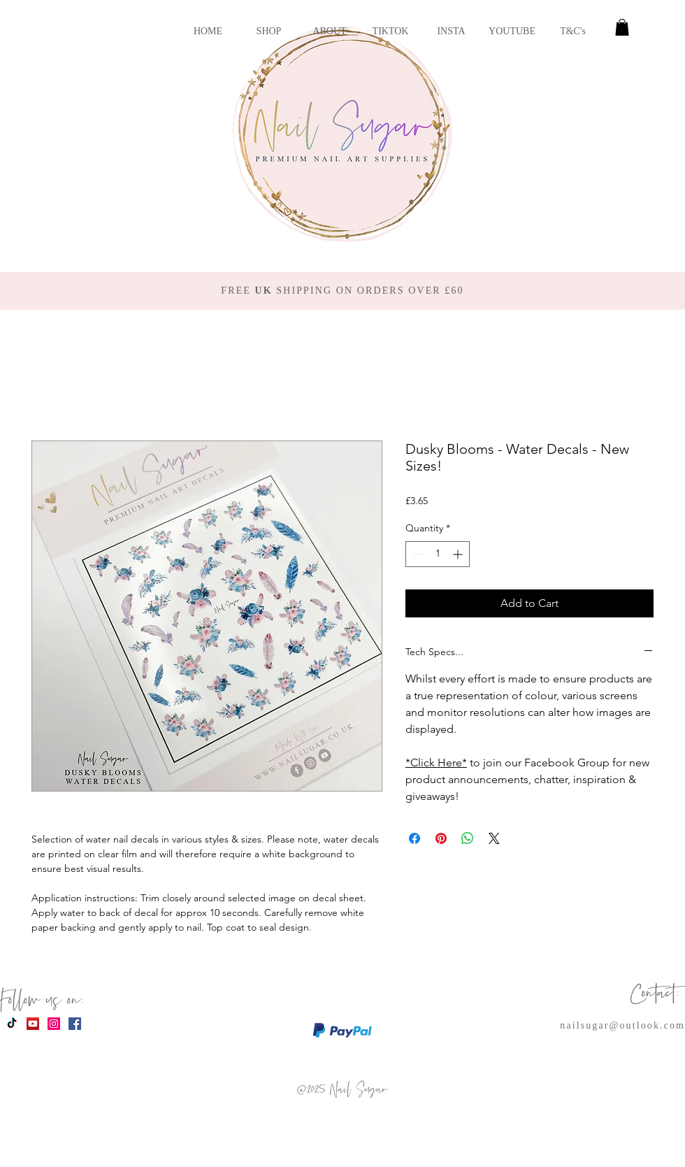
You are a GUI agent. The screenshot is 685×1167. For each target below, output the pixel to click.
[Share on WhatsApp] (467, 838)
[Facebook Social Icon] (74, 1023)
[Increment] (459, 554)
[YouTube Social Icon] (33, 1023)
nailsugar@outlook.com (622, 1025)
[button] (622, 27)
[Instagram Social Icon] (54, 1023)
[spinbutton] (437, 554)
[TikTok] (12, 1023)
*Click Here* (436, 762)
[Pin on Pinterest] (441, 838)
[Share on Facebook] (414, 838)
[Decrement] (416, 554)
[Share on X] (494, 838)
